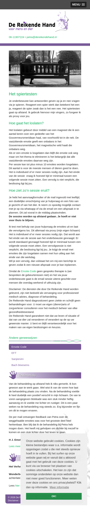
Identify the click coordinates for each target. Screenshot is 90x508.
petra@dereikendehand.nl (42, 37)
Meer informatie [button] (59, 487)
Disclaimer (13, 500)
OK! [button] (54, 496)
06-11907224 (16, 37)
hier (17, 485)
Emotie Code (28, 271)
